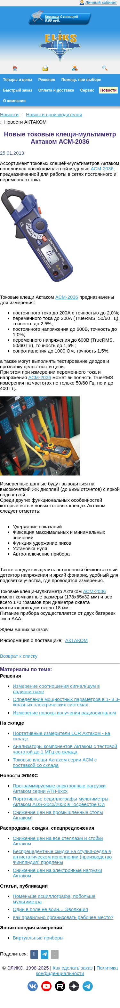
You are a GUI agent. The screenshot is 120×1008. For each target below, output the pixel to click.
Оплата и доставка (56, 90)
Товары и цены (17, 79)
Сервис (87, 90)
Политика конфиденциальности (77, 970)
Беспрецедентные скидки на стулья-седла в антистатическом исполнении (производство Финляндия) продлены (62, 857)
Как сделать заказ (73, 968)
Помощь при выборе (81, 79)
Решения (46, 79)
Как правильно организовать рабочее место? (63, 917)
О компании (14, 101)
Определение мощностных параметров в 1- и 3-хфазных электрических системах (66, 701)
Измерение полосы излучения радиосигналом (64, 712)
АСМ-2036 (102, 168)
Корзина (52, 17)
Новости (108, 90)
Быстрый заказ (17, 90)
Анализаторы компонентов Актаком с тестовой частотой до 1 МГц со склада (65, 749)
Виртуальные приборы (38, 937)
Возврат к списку (18, 656)
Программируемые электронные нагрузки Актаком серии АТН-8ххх (59, 788)
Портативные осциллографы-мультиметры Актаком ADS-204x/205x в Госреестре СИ (60, 801)
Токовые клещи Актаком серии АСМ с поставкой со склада (55, 762)
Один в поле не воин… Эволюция (50, 909)
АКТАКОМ (76, 640)
